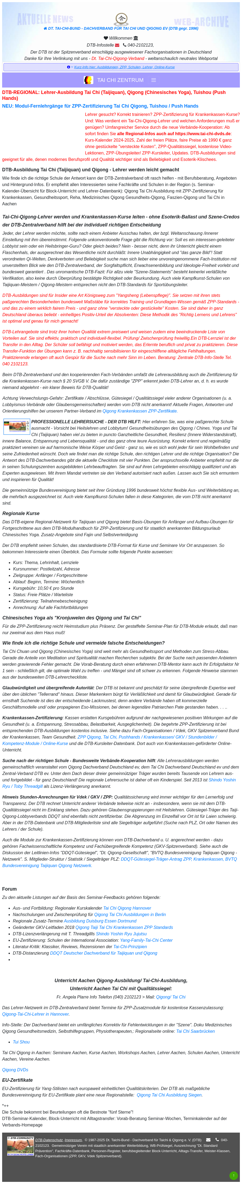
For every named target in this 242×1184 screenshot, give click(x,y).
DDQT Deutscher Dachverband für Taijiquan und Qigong (104, 953)
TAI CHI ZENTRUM (114, 80)
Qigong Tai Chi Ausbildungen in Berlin (130, 914)
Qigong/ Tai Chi (171, 997)
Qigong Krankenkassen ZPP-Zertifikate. (140, 411)
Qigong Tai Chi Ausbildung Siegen (169, 1095)
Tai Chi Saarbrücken (195, 1031)
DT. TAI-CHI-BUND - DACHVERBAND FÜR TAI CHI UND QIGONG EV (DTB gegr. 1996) (121, 22)
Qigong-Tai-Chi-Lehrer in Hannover (35, 1014)
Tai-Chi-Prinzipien (130, 946)
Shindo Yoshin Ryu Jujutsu (121, 934)
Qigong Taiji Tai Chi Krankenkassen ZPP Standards (124, 927)
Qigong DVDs (15, 1070)
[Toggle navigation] (153, 80)
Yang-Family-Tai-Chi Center (146, 940)
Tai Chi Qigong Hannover (127, 908)
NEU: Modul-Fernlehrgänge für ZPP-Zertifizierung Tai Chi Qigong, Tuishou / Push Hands (100, 106)
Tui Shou (21, 1042)
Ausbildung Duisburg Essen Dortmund (100, 921)
